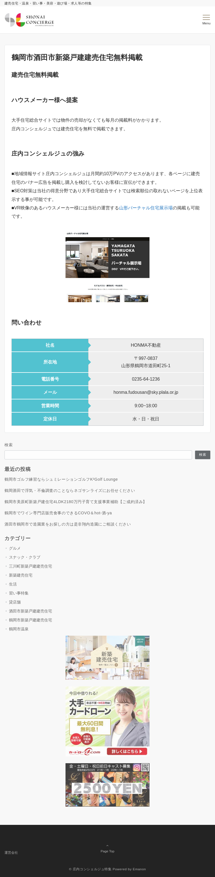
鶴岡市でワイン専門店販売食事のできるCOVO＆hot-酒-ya (58, 513)
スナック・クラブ (24, 557)
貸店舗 (15, 602)
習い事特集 (19, 593)
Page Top (107, 844)
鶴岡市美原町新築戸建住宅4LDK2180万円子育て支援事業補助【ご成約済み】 (75, 501)
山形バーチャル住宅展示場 (146, 207)
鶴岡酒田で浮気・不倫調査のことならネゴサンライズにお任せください (69, 490)
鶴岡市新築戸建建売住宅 (30, 620)
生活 (13, 584)
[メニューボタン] (206, 20)
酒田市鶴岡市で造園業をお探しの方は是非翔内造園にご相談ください (67, 524)
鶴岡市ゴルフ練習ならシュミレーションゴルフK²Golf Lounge (61, 479)
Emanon (139, 869)
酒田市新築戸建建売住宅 (30, 611)
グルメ (15, 548)
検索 (8, 445)
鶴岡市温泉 (19, 629)
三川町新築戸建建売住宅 (30, 566)
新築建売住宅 (20, 575)
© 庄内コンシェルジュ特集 (90, 869)
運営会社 (11, 852)
